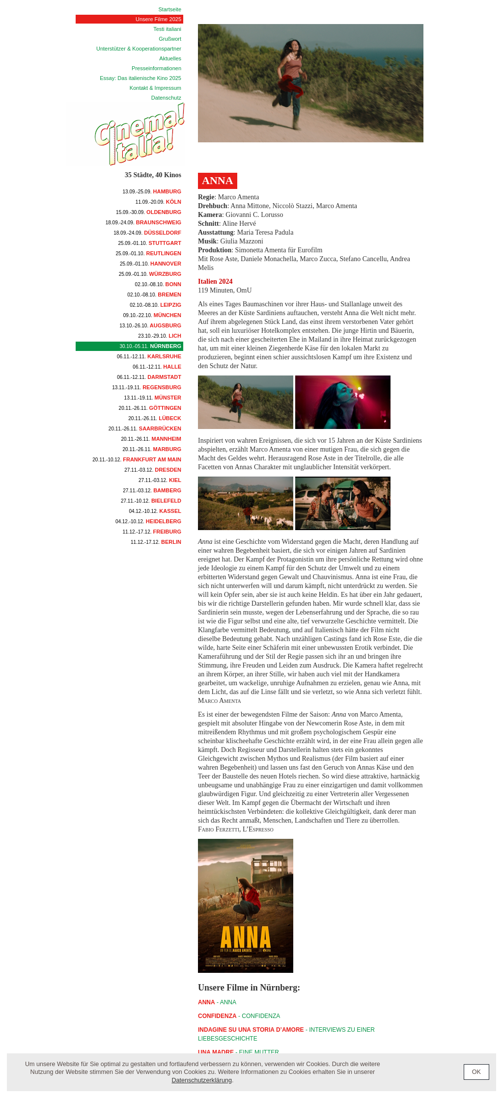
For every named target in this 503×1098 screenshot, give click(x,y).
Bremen (154, 294)
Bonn (158, 284)
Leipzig (155, 305)
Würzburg (150, 274)
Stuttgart (149, 243)
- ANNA (217, 1002)
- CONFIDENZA (239, 1016)
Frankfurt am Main (136, 459)
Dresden (152, 470)
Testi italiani (167, 29)
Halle (157, 367)
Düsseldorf (147, 233)
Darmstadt (149, 377)
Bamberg (152, 490)
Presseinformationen (156, 68)
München (152, 315)
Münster (152, 398)
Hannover (150, 264)
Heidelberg (148, 521)
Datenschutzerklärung (201, 1080)
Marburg (152, 449)
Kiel (160, 480)
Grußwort (170, 39)
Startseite (170, 9)
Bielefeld (151, 501)
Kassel (155, 511)
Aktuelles (170, 58)
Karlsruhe (149, 356)
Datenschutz (166, 98)
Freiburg (152, 532)
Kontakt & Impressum (155, 88)
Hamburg (152, 191)
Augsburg (150, 325)
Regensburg (146, 387)
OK (476, 1072)
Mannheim (151, 439)
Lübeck (154, 418)
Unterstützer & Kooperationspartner (138, 49)
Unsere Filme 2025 (158, 19)
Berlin (156, 542)
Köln (158, 202)
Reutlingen (149, 253)
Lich (159, 336)
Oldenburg (148, 212)
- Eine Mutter (238, 1052)
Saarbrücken (145, 428)
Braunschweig (143, 222)
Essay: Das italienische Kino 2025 (140, 78)
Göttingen (150, 408)
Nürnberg (150, 346)
